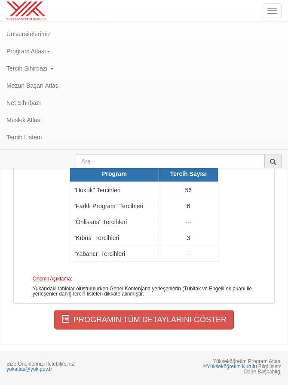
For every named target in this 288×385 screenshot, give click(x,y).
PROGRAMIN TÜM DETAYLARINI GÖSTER (144, 319)
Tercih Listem (24, 137)
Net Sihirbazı (23, 102)
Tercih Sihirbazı (30, 68)
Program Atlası (28, 51)
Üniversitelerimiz (28, 34)
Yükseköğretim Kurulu (232, 366)
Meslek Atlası (24, 120)
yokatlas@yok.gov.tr (29, 369)
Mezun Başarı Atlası (33, 85)
